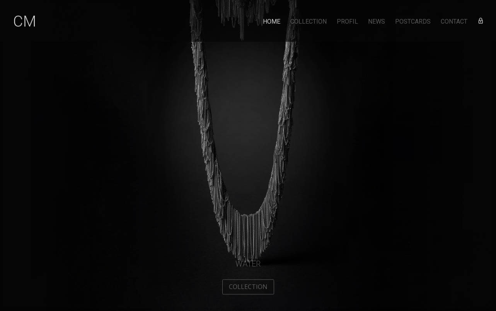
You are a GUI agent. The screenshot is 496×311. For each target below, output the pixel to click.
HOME (271, 22)
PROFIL (347, 22)
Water (248, 265)
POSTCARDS (413, 22)
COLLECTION (308, 22)
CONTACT (454, 22)
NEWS (376, 22)
